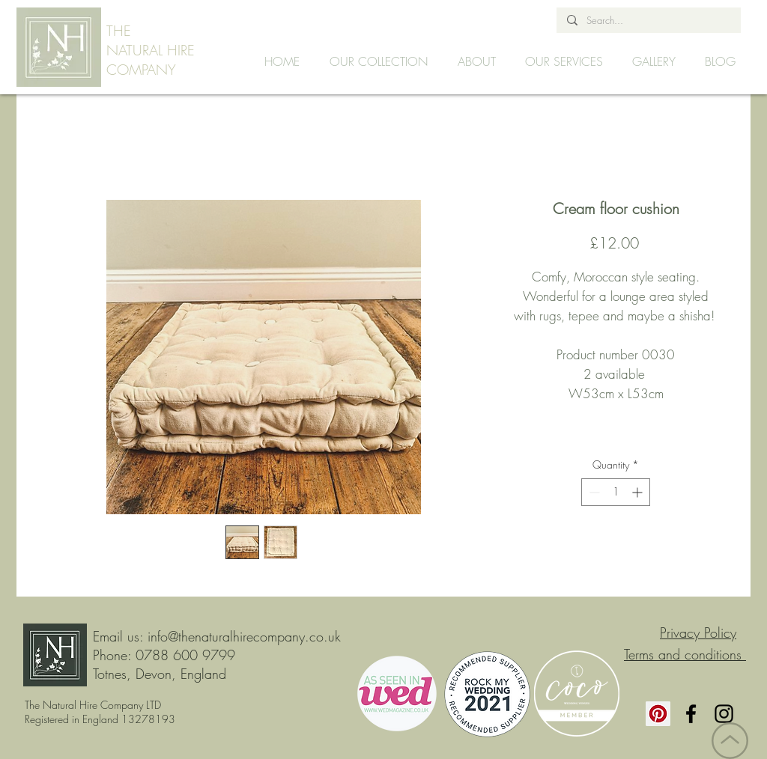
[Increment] (638, 492)
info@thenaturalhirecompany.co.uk (244, 636)
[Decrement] (592, 492)
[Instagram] (724, 713)
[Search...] (647, 20)
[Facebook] (691, 713)
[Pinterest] (658, 713)
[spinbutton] (615, 492)
